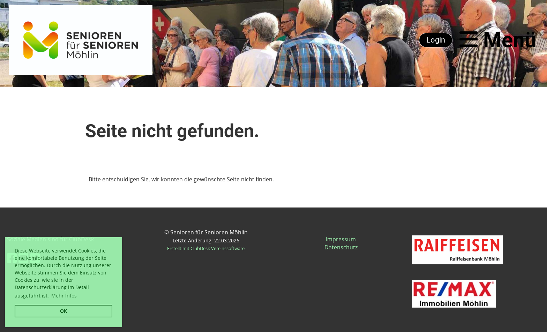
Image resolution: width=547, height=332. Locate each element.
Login (435, 40)
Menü (498, 40)
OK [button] (63, 311)
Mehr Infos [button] (64, 295)
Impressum (341, 239)
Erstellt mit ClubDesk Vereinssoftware (206, 248)
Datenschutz (341, 247)
